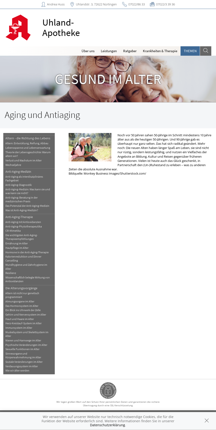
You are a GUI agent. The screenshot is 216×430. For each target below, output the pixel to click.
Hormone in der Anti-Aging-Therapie (27, 252)
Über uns (88, 51)
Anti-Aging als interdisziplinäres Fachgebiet (24, 178)
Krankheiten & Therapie (160, 51)
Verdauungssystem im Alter (21, 366)
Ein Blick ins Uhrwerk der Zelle (23, 310)
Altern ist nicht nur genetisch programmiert (22, 295)
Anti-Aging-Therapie (19, 217)
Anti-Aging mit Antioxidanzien (23, 222)
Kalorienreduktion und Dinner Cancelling (23, 258)
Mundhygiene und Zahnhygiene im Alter (26, 266)
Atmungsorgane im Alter (19, 301)
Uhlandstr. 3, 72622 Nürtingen (96, 4)
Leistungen (109, 51)
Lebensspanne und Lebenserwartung (27, 147)
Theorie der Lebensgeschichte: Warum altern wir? (28, 154)
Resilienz (10, 273)
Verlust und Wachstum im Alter (23, 160)
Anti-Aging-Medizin (18, 171)
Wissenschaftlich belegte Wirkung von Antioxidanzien (27, 279)
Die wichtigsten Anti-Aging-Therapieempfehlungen (21, 237)
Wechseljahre (13, 165)
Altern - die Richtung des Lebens (27, 138)
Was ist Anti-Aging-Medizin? (21, 210)
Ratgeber (130, 51)
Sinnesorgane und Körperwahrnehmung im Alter (23, 355)
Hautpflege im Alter (16, 248)
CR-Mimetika (13, 230)
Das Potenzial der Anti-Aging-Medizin (27, 205)
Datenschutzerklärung (107, 425)
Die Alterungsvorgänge (21, 288)
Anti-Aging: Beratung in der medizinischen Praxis (21, 199)
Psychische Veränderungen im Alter (26, 345)
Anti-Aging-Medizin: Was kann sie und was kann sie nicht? (27, 191)
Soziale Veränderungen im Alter (24, 362)
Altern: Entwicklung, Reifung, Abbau (26, 143)
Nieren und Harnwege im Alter (23, 340)
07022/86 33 (136, 4)
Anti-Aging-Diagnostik (18, 185)
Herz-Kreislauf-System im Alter (23, 323)
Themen (190, 51)
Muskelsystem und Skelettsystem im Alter (26, 334)
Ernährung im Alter (16, 243)
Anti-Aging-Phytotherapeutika (23, 226)
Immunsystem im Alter (18, 327)
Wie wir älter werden (17, 370)
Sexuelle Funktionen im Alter (22, 349)
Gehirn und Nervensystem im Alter (25, 314)
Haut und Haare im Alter (19, 319)
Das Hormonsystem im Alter (21, 306)
